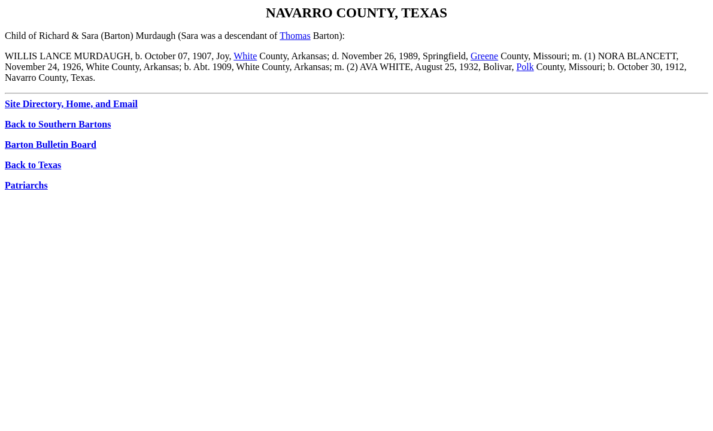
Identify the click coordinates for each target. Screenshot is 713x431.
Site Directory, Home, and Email (71, 104)
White (245, 56)
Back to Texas (33, 165)
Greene (484, 56)
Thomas (295, 36)
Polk (524, 67)
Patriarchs (26, 185)
